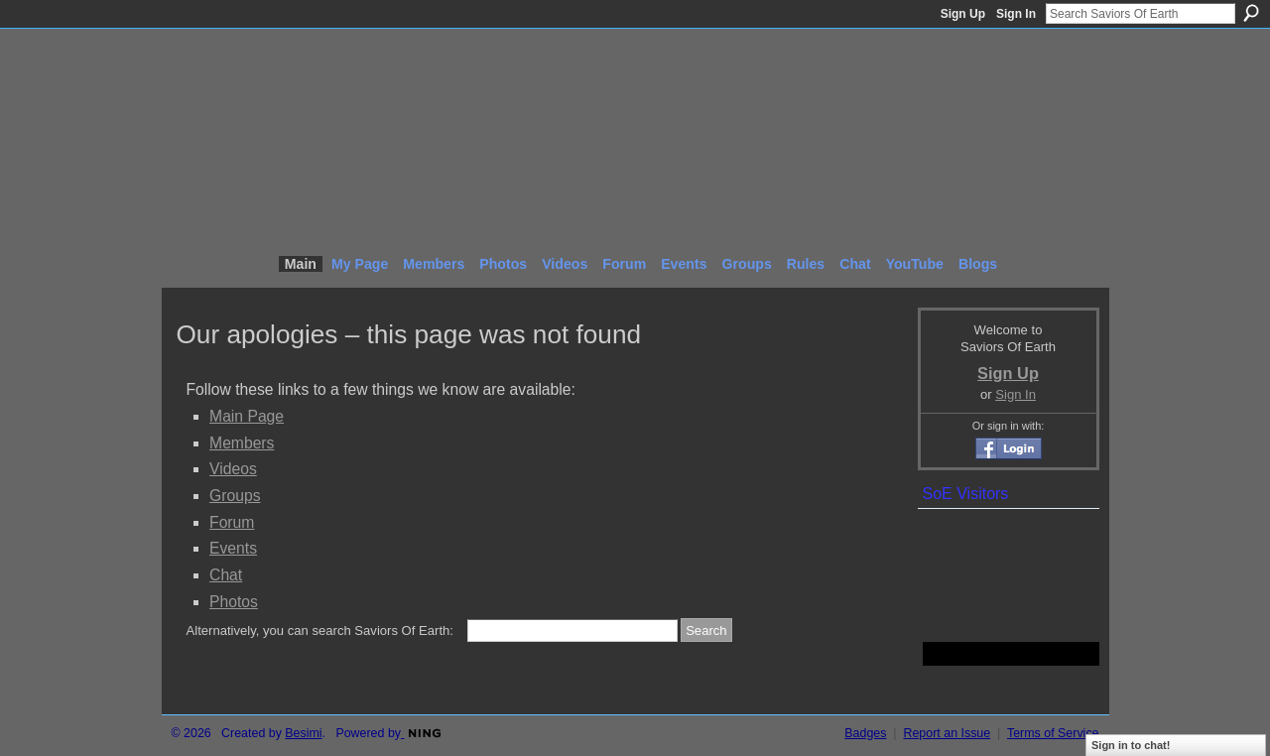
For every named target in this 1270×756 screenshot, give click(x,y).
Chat (225, 575)
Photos (233, 601)
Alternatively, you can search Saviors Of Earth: (320, 630)
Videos (233, 468)
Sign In (1016, 14)
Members (241, 443)
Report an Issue (946, 733)
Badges (865, 733)
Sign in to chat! (1130, 745)
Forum (231, 522)
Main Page (246, 416)
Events (233, 548)
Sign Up (963, 14)
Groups (234, 495)
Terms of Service (1053, 733)
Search (1251, 13)
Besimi (303, 733)
